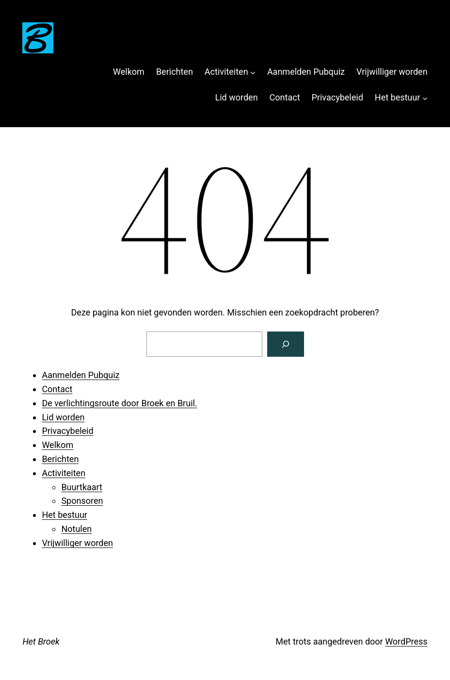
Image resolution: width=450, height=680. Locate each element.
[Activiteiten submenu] (253, 72)
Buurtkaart (81, 487)
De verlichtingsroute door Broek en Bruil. (119, 403)
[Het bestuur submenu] (425, 97)
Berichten (60, 459)
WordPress (406, 641)
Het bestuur (64, 515)
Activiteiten (63, 473)
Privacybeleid (67, 431)
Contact (57, 389)
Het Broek (41, 641)
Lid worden (63, 417)
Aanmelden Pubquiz (80, 375)
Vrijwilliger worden (77, 543)
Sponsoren (82, 501)
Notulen (76, 529)
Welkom (57, 445)
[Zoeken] (285, 344)
